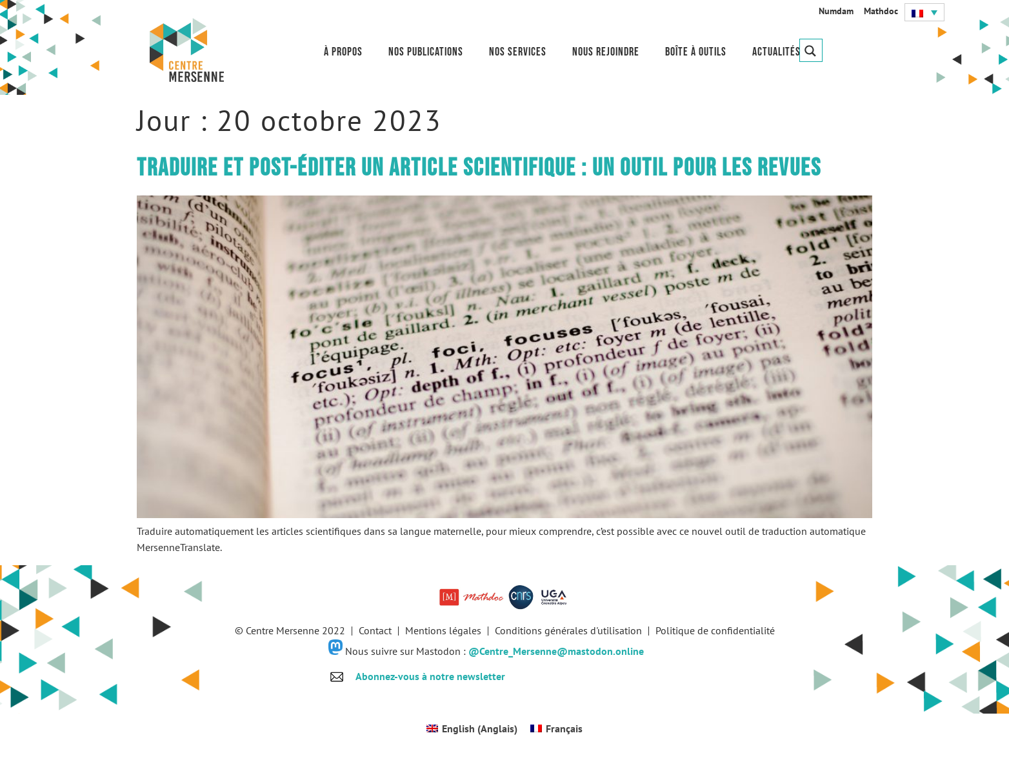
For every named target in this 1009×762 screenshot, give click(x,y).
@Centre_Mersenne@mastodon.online (556, 651)
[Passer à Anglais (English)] (472, 728)
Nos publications (425, 52)
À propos (343, 52)
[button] (924, 12)
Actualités (776, 52)
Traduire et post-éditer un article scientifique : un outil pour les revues (479, 168)
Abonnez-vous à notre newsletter (430, 676)
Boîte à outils (695, 52)
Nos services (517, 52)
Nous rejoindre (605, 52)
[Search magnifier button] (811, 50)
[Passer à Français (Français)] (556, 728)
